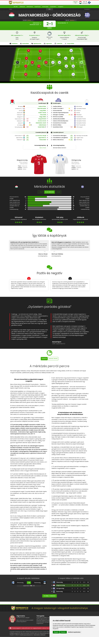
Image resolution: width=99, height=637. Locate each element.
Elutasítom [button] (63, 632)
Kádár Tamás (42, 112)
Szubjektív (60, 6)
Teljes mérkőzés (49, 192)
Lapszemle (48, 43)
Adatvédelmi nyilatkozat (39, 635)
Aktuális (16, 6)
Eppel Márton (42, 137)
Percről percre (53, 358)
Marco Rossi (43, 148)
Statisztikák (45, 6)
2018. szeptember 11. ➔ (17, 35)
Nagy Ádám (42, 117)
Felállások (13, 43)
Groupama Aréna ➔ (34, 35)
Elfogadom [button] (56, 632)
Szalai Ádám (41, 127)
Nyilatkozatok (36, 43)
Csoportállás (69, 43)
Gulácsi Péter (42, 106)
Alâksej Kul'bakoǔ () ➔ (82, 35)
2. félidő (58, 192)
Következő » (87, 9)
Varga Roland (42, 119)
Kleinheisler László (41, 123)
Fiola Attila (43, 115)
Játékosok (22, 6)
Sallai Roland (42, 125)
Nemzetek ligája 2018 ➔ (64, 35)
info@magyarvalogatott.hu (26, 635)
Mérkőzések (30, 6)
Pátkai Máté (42, 140)
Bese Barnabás (42, 108)
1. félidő (41, 192)
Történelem (53, 6)
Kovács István (42, 121)
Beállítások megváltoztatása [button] (74, 632)
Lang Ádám (43, 110)
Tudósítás (58, 43)
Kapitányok (37, 6)
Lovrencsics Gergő (41, 135)
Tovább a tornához (49, 596)
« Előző (10, 9)
